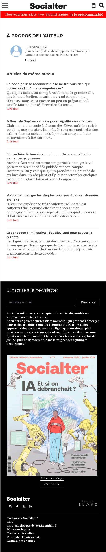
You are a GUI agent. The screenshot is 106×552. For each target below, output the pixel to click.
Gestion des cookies (21, 541)
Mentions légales (18, 529)
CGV (10, 522)
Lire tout (12, 108)
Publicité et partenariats (23, 537)
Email (30, 60)
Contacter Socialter (20, 533)
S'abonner (52, 484)
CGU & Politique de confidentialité (31, 525)
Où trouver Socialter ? (22, 518)
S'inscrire (87, 302)
